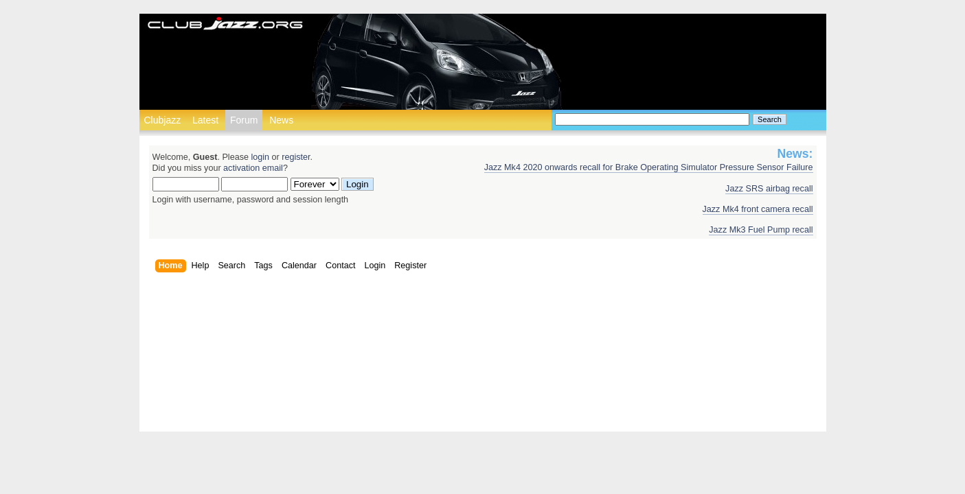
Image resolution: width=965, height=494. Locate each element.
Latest (205, 120)
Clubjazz (162, 120)
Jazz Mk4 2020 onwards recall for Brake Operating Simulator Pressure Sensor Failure (648, 167)
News (281, 120)
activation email (253, 168)
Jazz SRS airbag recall (769, 188)
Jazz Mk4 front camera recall (758, 209)
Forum (244, 120)
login (260, 157)
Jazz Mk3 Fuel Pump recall (761, 230)
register (296, 157)
